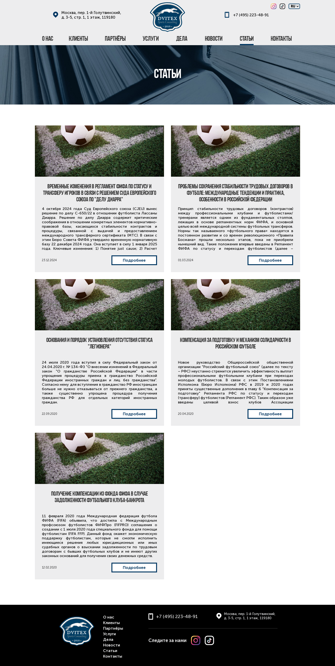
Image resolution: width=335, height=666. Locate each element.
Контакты (112, 656)
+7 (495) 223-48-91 (251, 15)
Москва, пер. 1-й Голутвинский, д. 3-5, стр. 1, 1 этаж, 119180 (91, 15)
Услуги (109, 634)
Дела (108, 639)
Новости (111, 645)
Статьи (110, 650)
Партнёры (113, 628)
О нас (108, 617)
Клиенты (111, 622)
